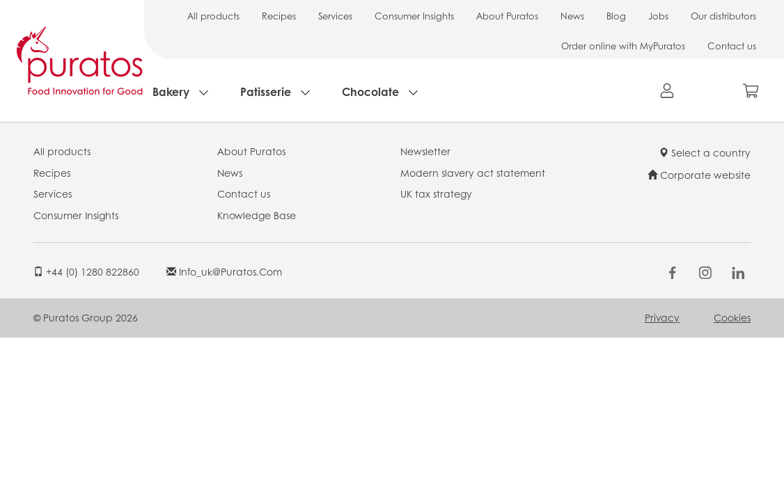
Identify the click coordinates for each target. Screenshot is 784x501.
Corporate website (699, 175)
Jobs (658, 15)
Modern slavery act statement (472, 173)
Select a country (705, 152)
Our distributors (723, 15)
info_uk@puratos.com (224, 271)
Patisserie (265, 92)
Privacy (662, 317)
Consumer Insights (414, 15)
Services (335, 15)
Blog (616, 15)
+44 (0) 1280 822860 (86, 271)
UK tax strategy (436, 193)
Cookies (732, 317)
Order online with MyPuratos (623, 45)
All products (213, 15)
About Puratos (507, 15)
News (572, 15)
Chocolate (370, 92)
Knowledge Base (256, 215)
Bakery (170, 92)
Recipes (279, 15)
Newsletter (425, 151)
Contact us (731, 45)
